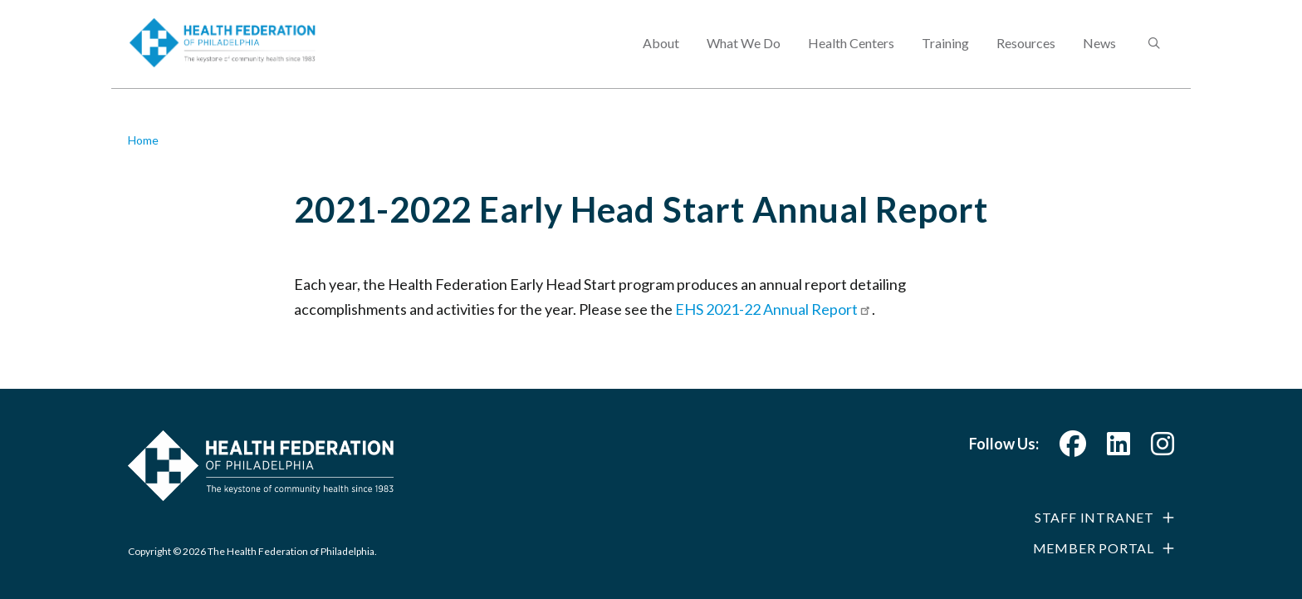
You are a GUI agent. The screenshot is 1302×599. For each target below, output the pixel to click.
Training (945, 54)
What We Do (744, 54)
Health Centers (851, 54)
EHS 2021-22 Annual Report (773, 309)
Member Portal (1093, 548)
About (661, 54)
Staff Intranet (1094, 517)
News (1099, 54)
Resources (1025, 54)
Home (143, 140)
